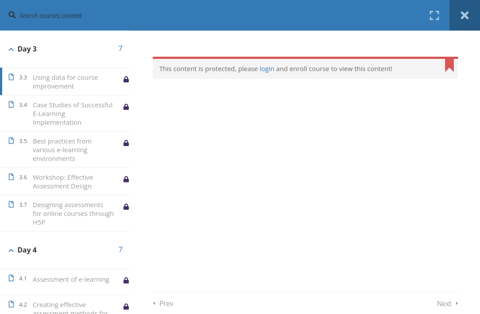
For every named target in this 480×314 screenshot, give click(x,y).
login (267, 68)
